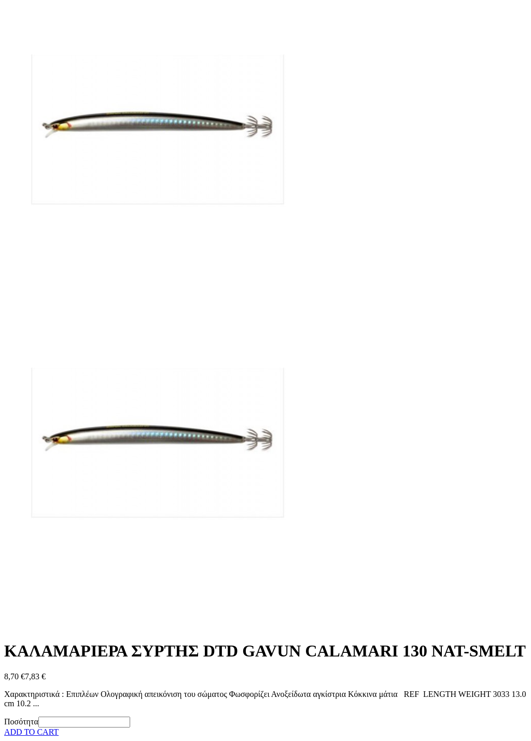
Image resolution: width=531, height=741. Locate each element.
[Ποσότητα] (84, 722)
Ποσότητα (21, 721)
